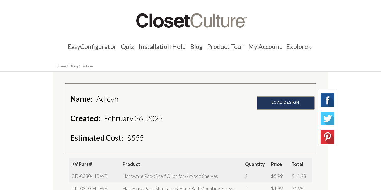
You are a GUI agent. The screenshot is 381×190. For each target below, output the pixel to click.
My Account (266, 49)
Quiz (126, 49)
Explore (299, 49)
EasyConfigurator (89, 49)
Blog (196, 49)
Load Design (286, 115)
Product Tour (226, 49)
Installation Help (161, 49)
